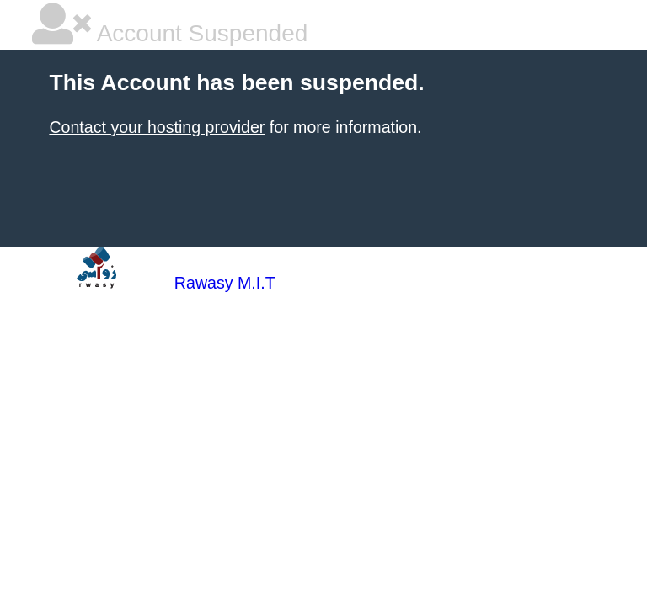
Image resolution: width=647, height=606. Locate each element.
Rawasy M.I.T (153, 283)
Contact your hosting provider (157, 127)
